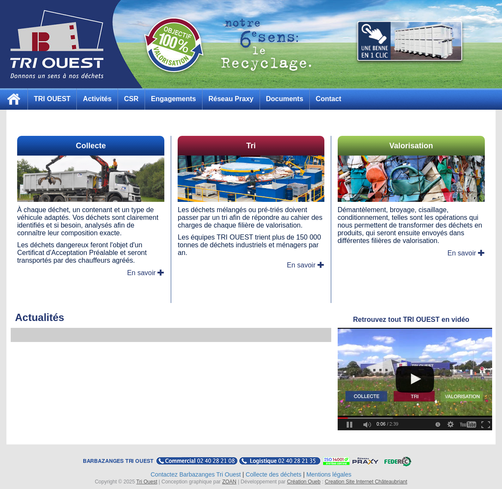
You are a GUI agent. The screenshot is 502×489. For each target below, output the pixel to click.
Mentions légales (328, 474)
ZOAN (229, 482)
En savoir (145, 272)
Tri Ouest (146, 482)
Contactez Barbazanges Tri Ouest (196, 474)
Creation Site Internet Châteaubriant (366, 482)
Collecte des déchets (274, 474)
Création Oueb (304, 482)
